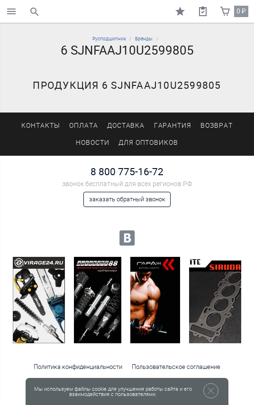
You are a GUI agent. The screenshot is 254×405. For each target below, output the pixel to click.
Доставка (126, 126)
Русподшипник (109, 39)
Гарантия (173, 126)
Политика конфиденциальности (78, 366)
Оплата (83, 126)
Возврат (216, 126)
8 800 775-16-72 (127, 172)
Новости (92, 143)
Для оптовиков (148, 143)
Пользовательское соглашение (176, 366)
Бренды (144, 39)
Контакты (40, 126)
